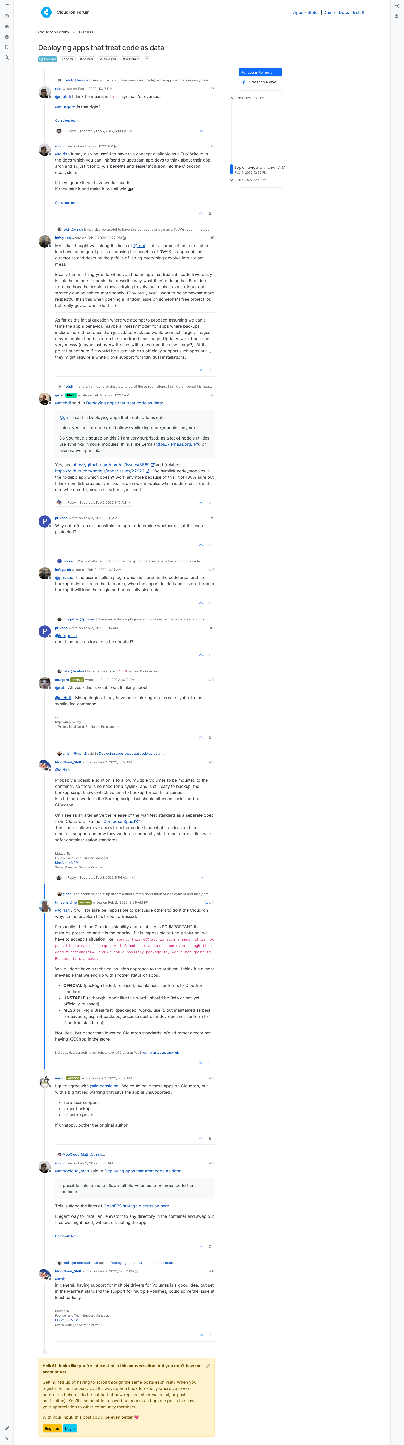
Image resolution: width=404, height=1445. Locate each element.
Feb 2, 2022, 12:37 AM (111, 395)
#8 (213, 395)
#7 (213, 238)
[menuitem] (397, 6)
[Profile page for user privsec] (45, 521)
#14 (212, 902)
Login (70, 1428)
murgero (62, 680)
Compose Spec (120, 821)
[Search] (6, 58)
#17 (212, 1271)
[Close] (208, 1365)
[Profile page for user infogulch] (45, 241)
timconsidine (66, 902)
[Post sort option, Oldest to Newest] (260, 82)
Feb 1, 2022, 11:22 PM (104, 238)
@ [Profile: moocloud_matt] (72, 1170)
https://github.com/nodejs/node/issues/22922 (102, 471)
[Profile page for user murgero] (45, 683)
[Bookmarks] (6, 47)
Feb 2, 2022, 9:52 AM (114, 1078)
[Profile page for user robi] (45, 92)
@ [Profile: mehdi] (63, 96)
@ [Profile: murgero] (83, 80)
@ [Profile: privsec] (64, 577)
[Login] (397, 6)
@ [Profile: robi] (139, 245)
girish (59, 395)
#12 (212, 680)
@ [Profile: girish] (62, 153)
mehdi (68, 80)
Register (52, 1428)
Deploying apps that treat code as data (124, 402)
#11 (212, 628)
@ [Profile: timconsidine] (104, 1085)
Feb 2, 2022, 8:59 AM (125, 902)
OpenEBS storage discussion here (136, 1206)
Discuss (47, 59)
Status (313, 12)
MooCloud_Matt (68, 762)
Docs (344, 12)
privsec (61, 518)
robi (58, 89)
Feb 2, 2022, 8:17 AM (115, 762)
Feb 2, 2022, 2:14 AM (104, 570)
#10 (212, 570)
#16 (212, 1163)
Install (358, 12)
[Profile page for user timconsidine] (45, 906)
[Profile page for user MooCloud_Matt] (45, 765)
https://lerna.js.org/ (176, 444)
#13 (212, 762)
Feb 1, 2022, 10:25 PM (95, 146)
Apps (298, 12)
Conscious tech (66, 120)
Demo (329, 12)
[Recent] (6, 16)
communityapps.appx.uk (161, 1052)
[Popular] (6, 37)
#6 (213, 146)
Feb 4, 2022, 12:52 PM (116, 1271)
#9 (213, 518)
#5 (213, 89)
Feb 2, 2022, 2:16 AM (101, 628)
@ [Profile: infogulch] (66, 635)
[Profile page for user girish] (45, 399)
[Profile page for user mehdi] (45, 1082)
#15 (212, 1078)
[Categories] (6, 6)
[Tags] (6, 27)
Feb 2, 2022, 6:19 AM (117, 680)
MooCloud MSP (66, 863)
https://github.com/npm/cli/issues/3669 (114, 464)
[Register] (397, 16)
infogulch (63, 238)
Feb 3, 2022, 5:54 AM (95, 1163)
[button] (6, 1428)
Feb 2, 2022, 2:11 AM (100, 518)
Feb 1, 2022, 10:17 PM (95, 89)
